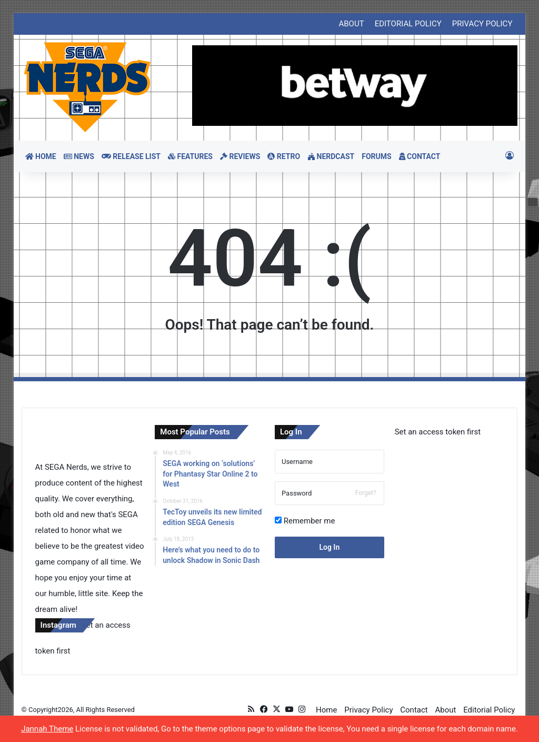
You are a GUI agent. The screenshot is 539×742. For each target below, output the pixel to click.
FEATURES (190, 156)
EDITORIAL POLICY (408, 23)
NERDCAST (330, 156)
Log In (329, 547)
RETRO (283, 156)
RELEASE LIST (131, 156)
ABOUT (351, 23)
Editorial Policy (489, 710)
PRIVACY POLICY (482, 23)
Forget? (365, 493)
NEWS (79, 156)
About (445, 710)
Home (326, 710)
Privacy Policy (368, 710)
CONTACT (420, 156)
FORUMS (376, 156)
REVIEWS (240, 156)
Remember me (305, 521)
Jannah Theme (47, 729)
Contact (413, 710)
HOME (40, 156)
